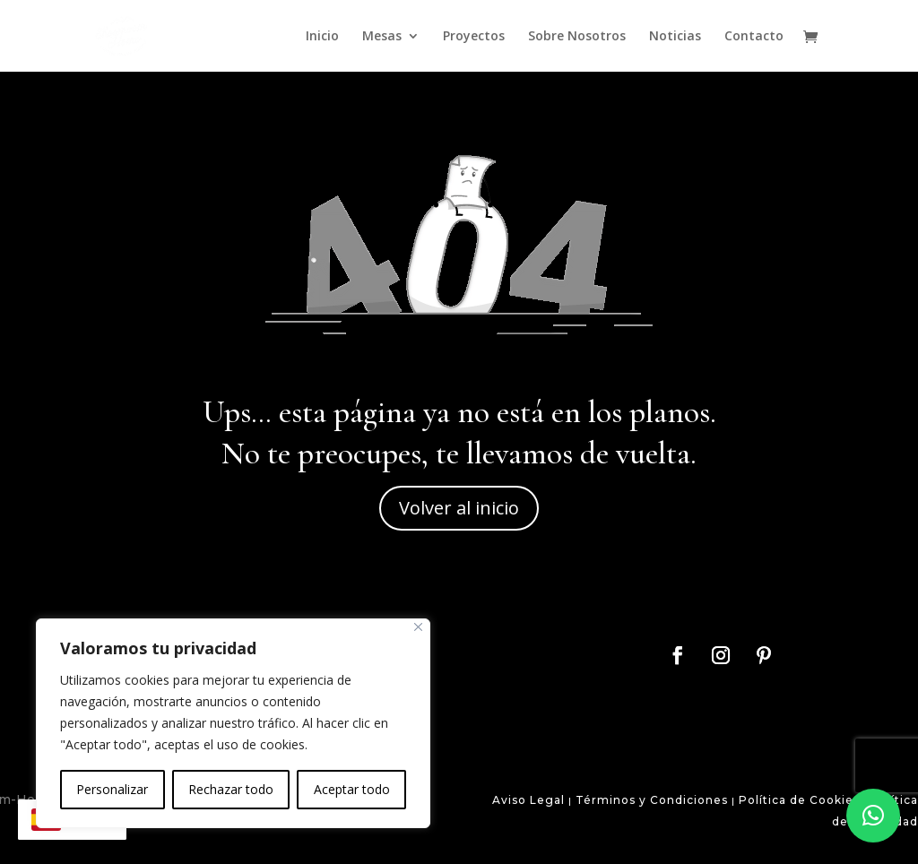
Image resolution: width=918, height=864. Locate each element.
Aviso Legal (528, 800)
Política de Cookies (799, 800)
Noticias (675, 37)
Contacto (754, 37)
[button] (873, 815)
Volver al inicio (459, 508)
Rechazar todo (230, 789)
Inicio (322, 37)
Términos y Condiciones (650, 800)
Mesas (382, 37)
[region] (233, 723)
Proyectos (474, 37)
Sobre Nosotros (577, 37)
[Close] (418, 627)
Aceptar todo (352, 789)
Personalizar (112, 789)
